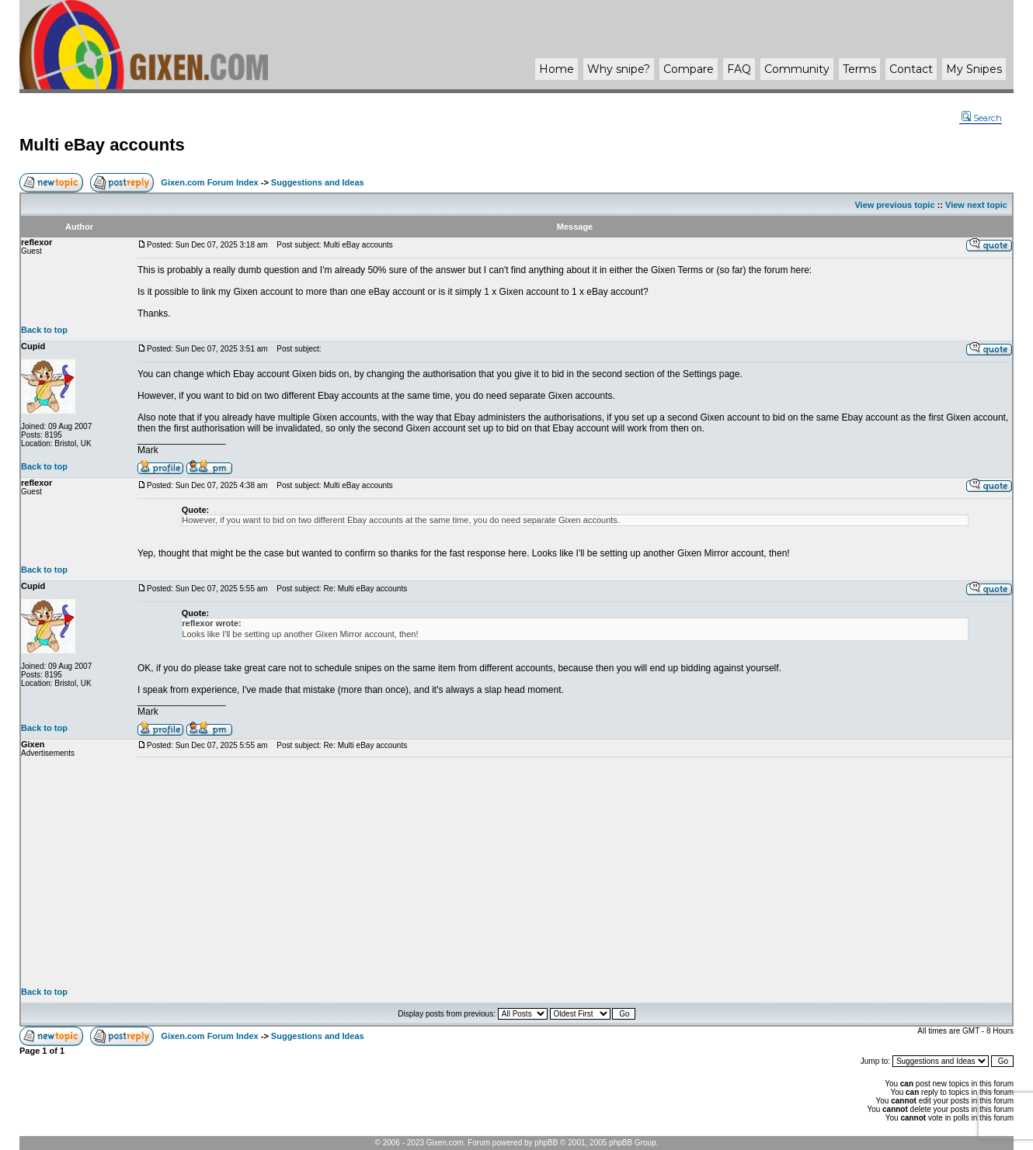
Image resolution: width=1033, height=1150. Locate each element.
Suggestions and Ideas (317, 182)
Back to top (44, 329)
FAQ (739, 69)
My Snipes (974, 69)
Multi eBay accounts (102, 144)
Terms (859, 69)
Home (556, 69)
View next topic (976, 205)
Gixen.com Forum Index (209, 182)
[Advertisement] (574, 872)
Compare (688, 69)
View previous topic (894, 205)
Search (982, 118)
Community (797, 69)
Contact (911, 69)
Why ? (618, 69)
